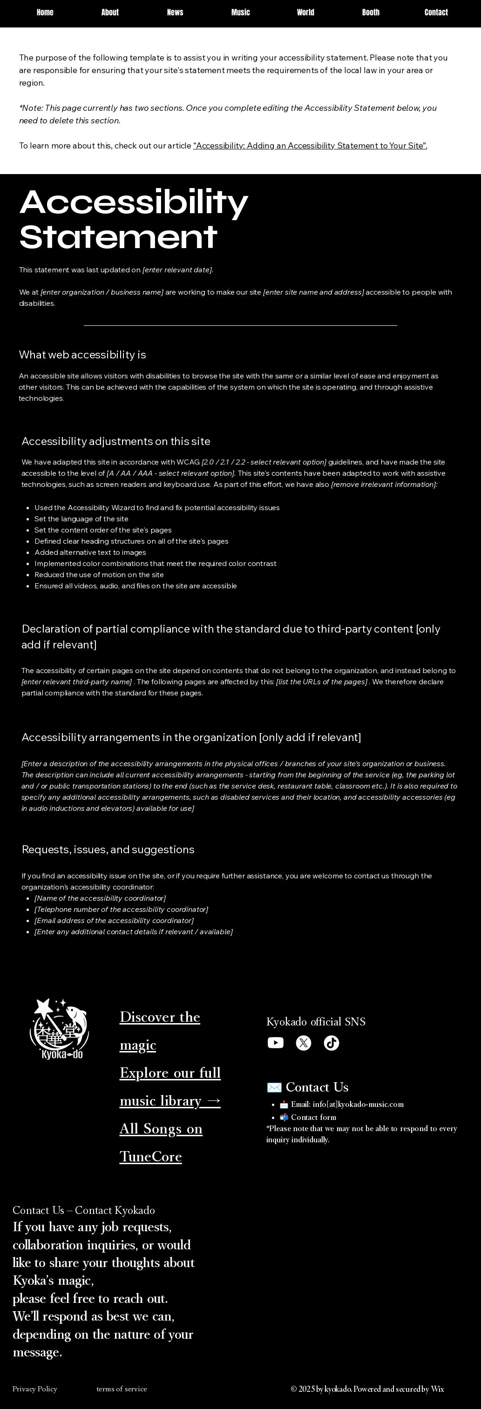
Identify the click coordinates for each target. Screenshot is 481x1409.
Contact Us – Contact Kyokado (84, 1210)
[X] (303, 1042)
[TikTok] (331, 1042)
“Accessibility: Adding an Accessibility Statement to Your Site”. (310, 145)
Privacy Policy (35, 1389)
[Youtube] (275, 1042)
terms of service (121, 1389)
